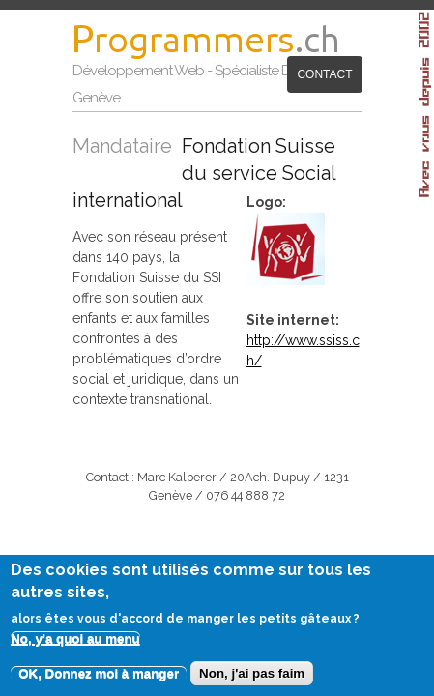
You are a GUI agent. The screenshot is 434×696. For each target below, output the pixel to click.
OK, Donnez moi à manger (98, 680)
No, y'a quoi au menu (75, 645)
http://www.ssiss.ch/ (320, 314)
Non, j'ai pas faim (251, 680)
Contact (215, 113)
